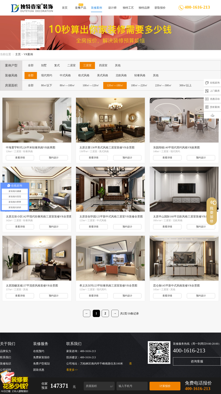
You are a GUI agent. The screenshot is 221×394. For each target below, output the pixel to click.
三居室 (87, 65)
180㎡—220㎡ (139, 85)
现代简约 (46, 75)
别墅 (44, 65)
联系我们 (5, 357)
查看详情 (20, 157)
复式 (57, 65)
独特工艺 (128, 9)
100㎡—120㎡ (91, 85)
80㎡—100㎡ (67, 85)
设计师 (112, 9)
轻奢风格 (139, 75)
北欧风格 (121, 75)
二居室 (71, 65)
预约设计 (54, 157)
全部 (30, 65)
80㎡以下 (46, 85)
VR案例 (28, 54)
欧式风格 (83, 75)
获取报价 (159, 9)
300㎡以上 (185, 85)
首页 (64, 9)
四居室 (103, 65)
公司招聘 (5, 369)
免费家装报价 (41, 357)
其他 (118, 65)
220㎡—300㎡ (163, 85)
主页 (18, 54)
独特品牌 (144, 9)
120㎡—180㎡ (115, 85)
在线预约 (38, 351)
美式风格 (102, 75)
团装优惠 (38, 369)
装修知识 (5, 363)
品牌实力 (5, 351)
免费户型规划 (41, 363)
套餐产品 (80, 9)
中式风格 (65, 75)
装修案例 (96, 9)
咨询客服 (197, 361)
